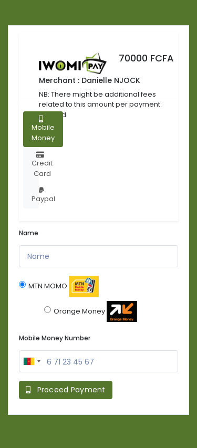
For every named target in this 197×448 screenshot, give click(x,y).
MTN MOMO (59, 286)
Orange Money (90, 311)
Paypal (43, 195)
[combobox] (31, 361)
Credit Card (42, 165)
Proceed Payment (66, 389)
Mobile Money (43, 129)
